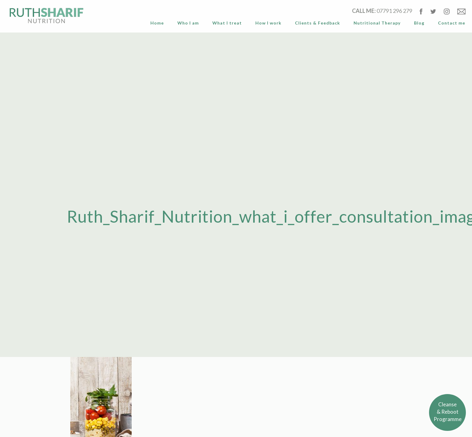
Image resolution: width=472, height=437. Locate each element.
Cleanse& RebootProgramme (448, 411)
